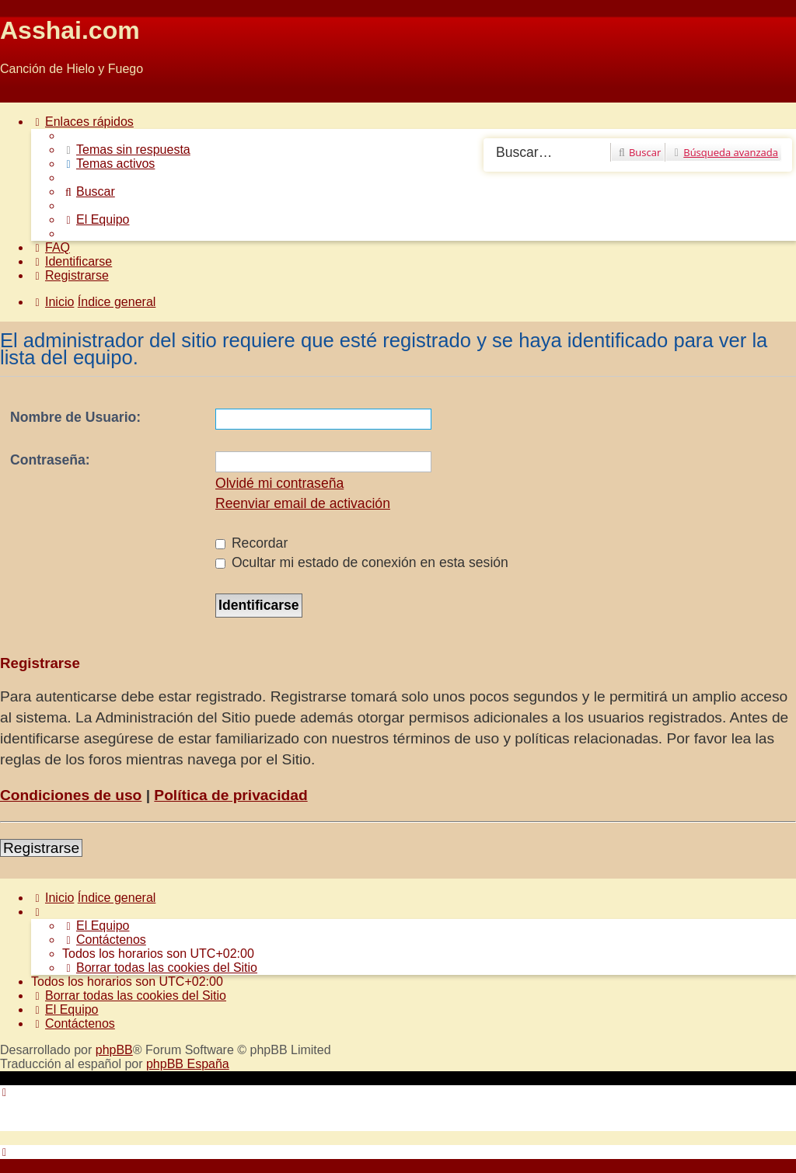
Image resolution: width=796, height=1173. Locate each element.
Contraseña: (50, 460)
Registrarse (41, 848)
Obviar (18, 95)
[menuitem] (126, 149)
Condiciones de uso (70, 795)
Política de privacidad (230, 795)
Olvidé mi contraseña (279, 483)
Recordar (251, 543)
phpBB (114, 1049)
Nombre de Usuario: (75, 417)
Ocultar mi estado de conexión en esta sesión (361, 562)
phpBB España (187, 1063)
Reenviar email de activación (302, 503)
